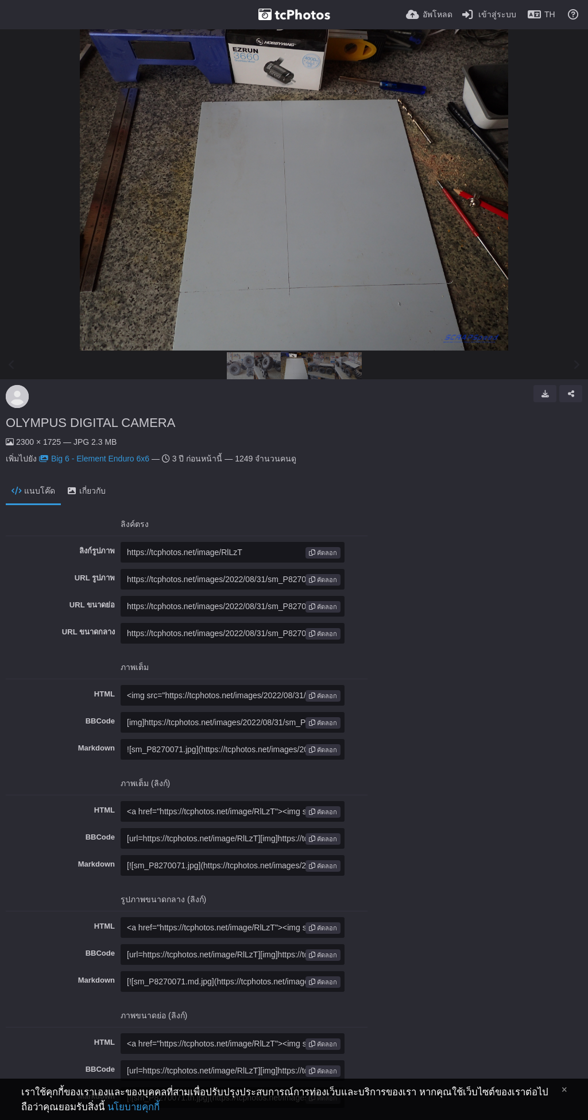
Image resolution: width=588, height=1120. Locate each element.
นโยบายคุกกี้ (133, 1107)
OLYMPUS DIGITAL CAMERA (90, 422)
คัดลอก (323, 552)
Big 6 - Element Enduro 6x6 (94, 458)
